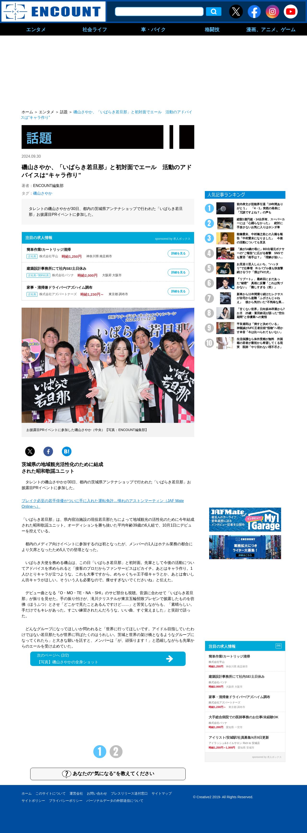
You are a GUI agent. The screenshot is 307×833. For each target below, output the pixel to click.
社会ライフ (95, 29)
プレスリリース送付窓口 (129, 793)
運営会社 (76, 793)
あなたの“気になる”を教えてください (108, 774)
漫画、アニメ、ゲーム (271, 29)
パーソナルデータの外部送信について (114, 800)
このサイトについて (50, 793)
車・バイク (153, 29)
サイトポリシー (33, 800)
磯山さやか (42, 193)
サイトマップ (162, 793)
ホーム (27, 793)
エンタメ (36, 29)
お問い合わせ (97, 793)
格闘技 (212, 29)
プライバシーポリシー (66, 800)
